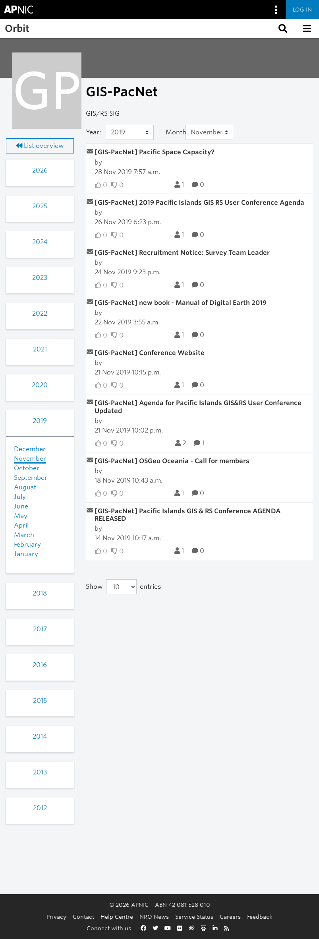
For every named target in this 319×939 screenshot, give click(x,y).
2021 (40, 349)
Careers (230, 916)
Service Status (194, 916)
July (20, 497)
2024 (39, 242)
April (21, 525)
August (25, 487)
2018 (40, 593)
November (30, 458)
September (30, 477)
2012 (40, 808)
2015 (40, 700)
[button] (282, 28)
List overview (40, 145)
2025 (39, 206)
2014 (40, 736)
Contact (83, 916)
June (21, 506)
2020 (40, 385)
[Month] (210, 132)
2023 (39, 277)
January (26, 554)
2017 (40, 629)
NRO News (154, 916)
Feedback (260, 916)
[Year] (130, 132)
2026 (40, 170)
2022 (39, 313)
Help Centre (117, 916)
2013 (40, 772)
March (24, 535)
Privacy (56, 916)
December (30, 449)
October (26, 468)
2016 (40, 665)
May (20, 516)
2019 (40, 421)
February (27, 544)
